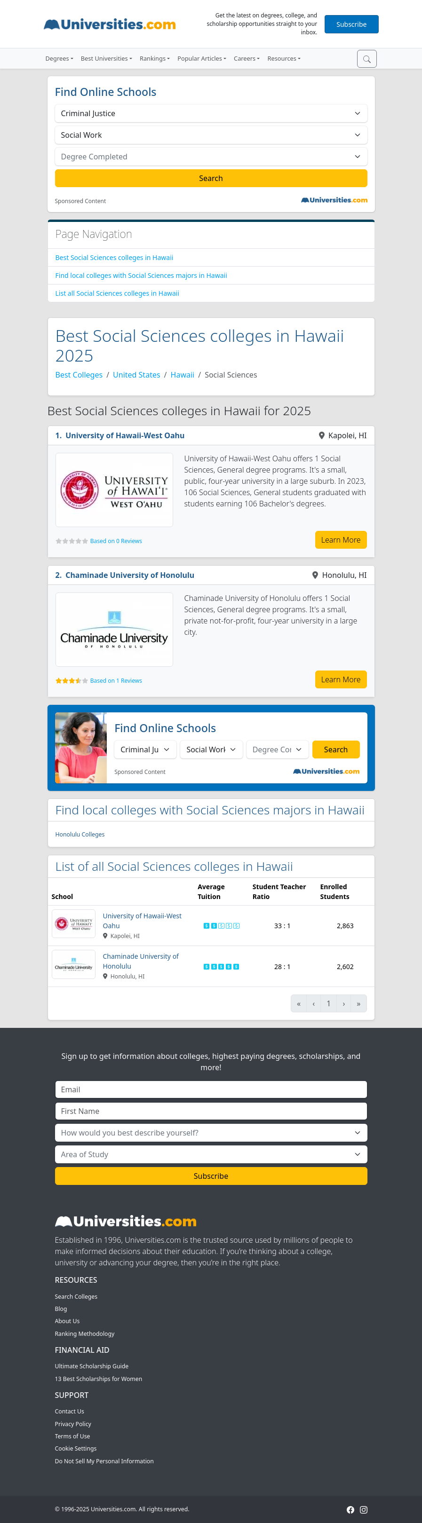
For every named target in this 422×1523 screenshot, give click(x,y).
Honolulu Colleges (80, 834)
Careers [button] (244, 58)
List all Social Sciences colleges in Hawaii (118, 293)
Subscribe (351, 24)
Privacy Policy (73, 1424)
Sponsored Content (80, 201)
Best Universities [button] (104, 58)
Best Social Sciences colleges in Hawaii (115, 257)
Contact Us (69, 1411)
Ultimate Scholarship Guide (92, 1366)
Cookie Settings (76, 1448)
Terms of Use (72, 1436)
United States (136, 375)
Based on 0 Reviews (116, 541)
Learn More (341, 540)
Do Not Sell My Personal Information (104, 1461)
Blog (61, 1309)
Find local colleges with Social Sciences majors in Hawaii (141, 275)
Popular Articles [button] (199, 58)
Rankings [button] (153, 58)
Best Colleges (79, 375)
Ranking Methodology (85, 1334)
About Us (67, 1321)
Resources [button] (281, 58)
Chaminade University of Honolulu (129, 575)
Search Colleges (76, 1297)
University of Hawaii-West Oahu (124, 435)
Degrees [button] (57, 58)
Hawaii (183, 375)
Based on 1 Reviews (116, 681)
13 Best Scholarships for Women (99, 1379)
